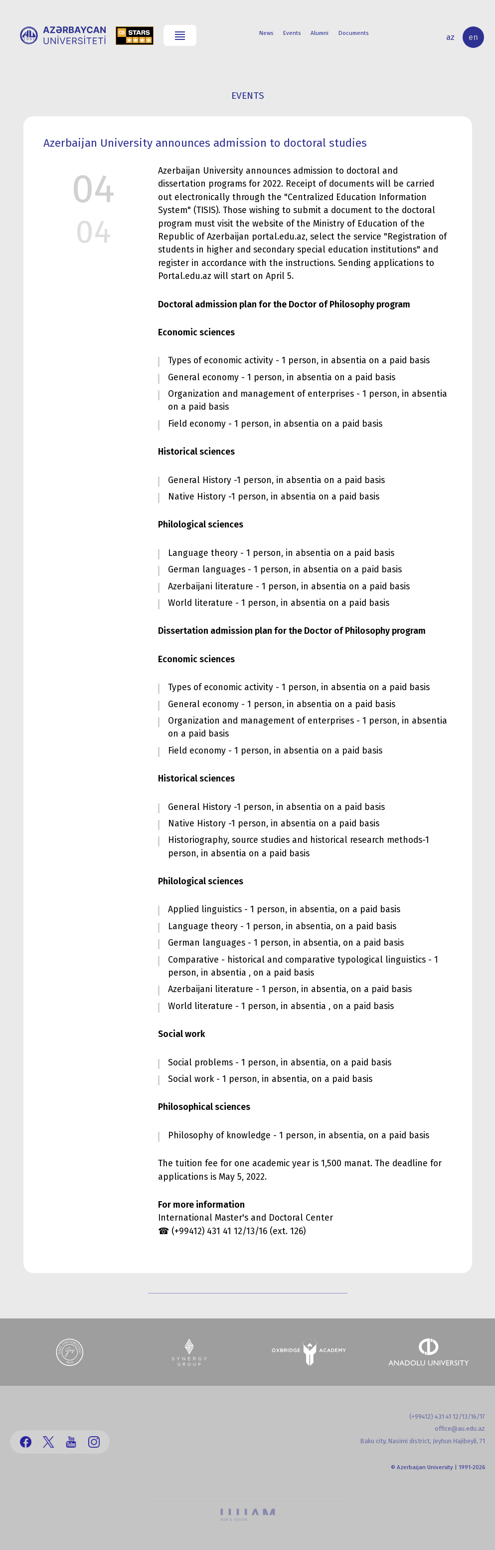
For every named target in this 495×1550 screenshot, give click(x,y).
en (473, 37)
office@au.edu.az (460, 1428)
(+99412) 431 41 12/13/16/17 (447, 1416)
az (450, 37)
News (266, 32)
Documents (353, 32)
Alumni (320, 32)
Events (292, 32)
